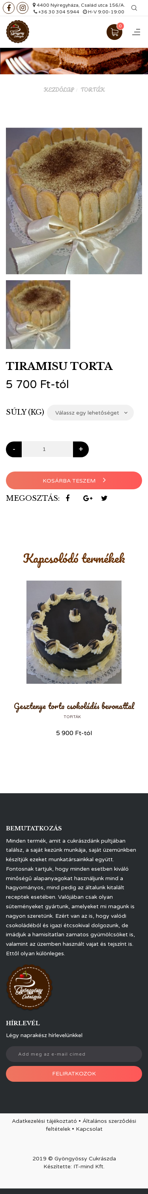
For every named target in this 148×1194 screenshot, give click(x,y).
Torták (93, 89)
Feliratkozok (74, 1073)
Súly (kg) (25, 412)
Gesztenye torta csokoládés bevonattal (74, 706)
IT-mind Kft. (89, 1166)
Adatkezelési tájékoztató (44, 1121)
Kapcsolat (89, 1129)
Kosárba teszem (74, 480)
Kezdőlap (58, 89)
